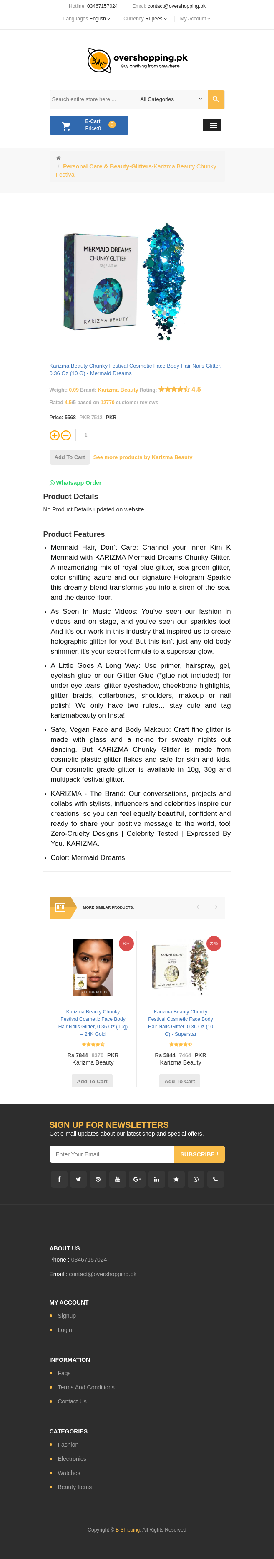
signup (67, 1315)
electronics (72, 1458)
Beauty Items (75, 1487)
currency (145, 19)
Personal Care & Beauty (96, 166)
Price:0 (87, 126)
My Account (195, 19)
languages (87, 19)
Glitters (141, 166)
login (65, 1330)
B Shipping (128, 1530)
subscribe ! (199, 1154)
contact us (72, 1401)
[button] (212, 125)
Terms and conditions (86, 1387)
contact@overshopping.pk (177, 6)
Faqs (64, 1373)
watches (69, 1473)
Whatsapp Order (76, 482)
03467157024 (102, 6)
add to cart (70, 457)
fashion (68, 1444)
